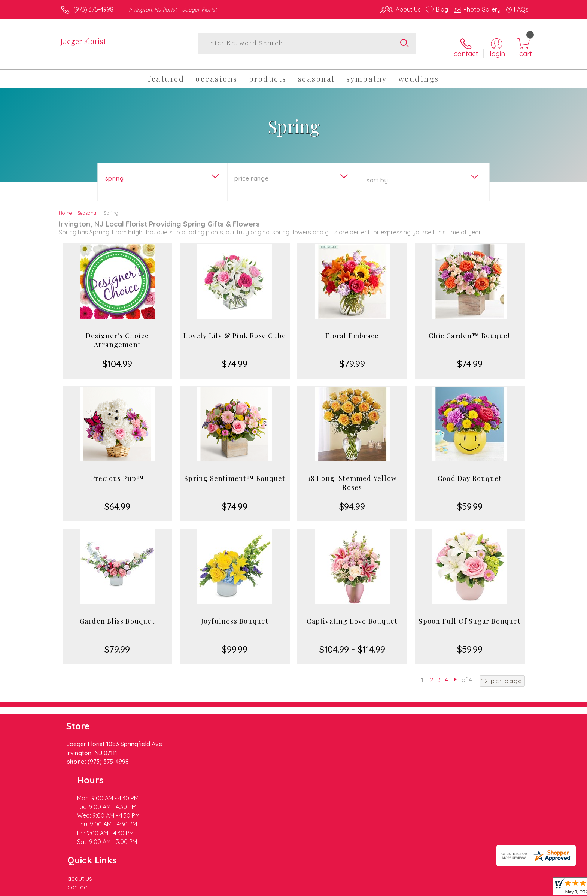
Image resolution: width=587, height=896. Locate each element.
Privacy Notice (409, 888)
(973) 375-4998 (93, 9)
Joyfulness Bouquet (235, 614)
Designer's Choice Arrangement (117, 333)
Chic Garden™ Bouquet (470, 328)
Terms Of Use (364, 888)
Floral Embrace (352, 328)
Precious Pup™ (117, 471)
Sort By (377, 173)
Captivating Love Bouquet (352, 614)
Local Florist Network (462, 888)
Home (65, 206)
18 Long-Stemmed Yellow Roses (352, 476)
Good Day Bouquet (470, 471)
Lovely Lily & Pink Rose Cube (234, 328)
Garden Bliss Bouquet (117, 614)
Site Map (508, 888)
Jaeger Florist (83, 41)
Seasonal (87, 206)
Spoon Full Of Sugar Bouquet (469, 614)
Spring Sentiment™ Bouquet (234, 471)
